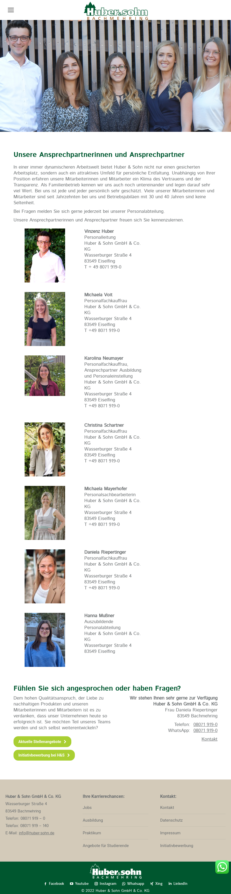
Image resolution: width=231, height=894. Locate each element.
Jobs (87, 807)
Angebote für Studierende (106, 845)
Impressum (170, 833)
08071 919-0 (205, 730)
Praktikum (92, 833)
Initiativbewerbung (176, 845)
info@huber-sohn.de (36, 833)
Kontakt (209, 739)
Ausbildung (93, 820)
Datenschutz (171, 820)
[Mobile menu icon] (10, 10)
